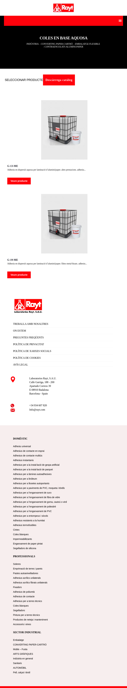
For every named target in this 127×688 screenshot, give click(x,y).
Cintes (16, 529)
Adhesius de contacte (24, 596)
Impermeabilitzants (22, 539)
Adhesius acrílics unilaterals (27, 578)
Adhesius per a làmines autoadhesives (32, 474)
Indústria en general (23, 658)
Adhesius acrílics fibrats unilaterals (30, 582)
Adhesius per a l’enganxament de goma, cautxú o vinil (40, 502)
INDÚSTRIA (32, 44)
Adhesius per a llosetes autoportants (31, 483)
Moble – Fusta (20, 649)
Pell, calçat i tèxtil (21, 672)
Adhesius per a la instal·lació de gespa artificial (36, 465)
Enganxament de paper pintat (27, 543)
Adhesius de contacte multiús (27, 455)
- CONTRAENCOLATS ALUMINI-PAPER (63, 47)
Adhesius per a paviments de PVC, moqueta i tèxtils (39, 488)
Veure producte (19, 181)
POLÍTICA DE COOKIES (27, 357)
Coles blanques (21, 534)
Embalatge (18, 640)
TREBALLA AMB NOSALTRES (30, 323)
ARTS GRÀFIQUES (23, 654)
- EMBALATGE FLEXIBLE (87, 44)
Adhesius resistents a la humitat (29, 520)
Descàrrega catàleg (58, 80)
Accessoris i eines (22, 624)
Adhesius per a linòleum (25, 478)
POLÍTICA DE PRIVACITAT (28, 344)
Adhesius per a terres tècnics (27, 601)
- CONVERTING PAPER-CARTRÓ (56, 44)
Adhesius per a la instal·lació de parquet (33, 469)
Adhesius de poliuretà (24, 591)
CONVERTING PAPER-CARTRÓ (29, 644)
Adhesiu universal (22, 446)
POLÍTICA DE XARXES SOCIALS (32, 351)
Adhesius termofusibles (24, 525)
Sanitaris (17, 663)
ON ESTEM (19, 330)
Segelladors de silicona (24, 548)
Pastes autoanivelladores (25, 573)
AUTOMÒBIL (19, 667)
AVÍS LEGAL (20, 364)
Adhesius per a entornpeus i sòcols (30, 516)
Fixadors (17, 587)
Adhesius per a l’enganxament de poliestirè (34, 506)
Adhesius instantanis (23, 460)
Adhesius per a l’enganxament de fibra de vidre (36, 497)
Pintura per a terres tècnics (26, 615)
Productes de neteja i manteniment (30, 619)
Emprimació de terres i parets (27, 568)
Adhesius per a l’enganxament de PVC (32, 511)
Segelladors (19, 610)
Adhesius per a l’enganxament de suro (32, 492)
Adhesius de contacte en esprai (28, 451)
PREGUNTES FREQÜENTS (28, 337)
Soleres (17, 564)
